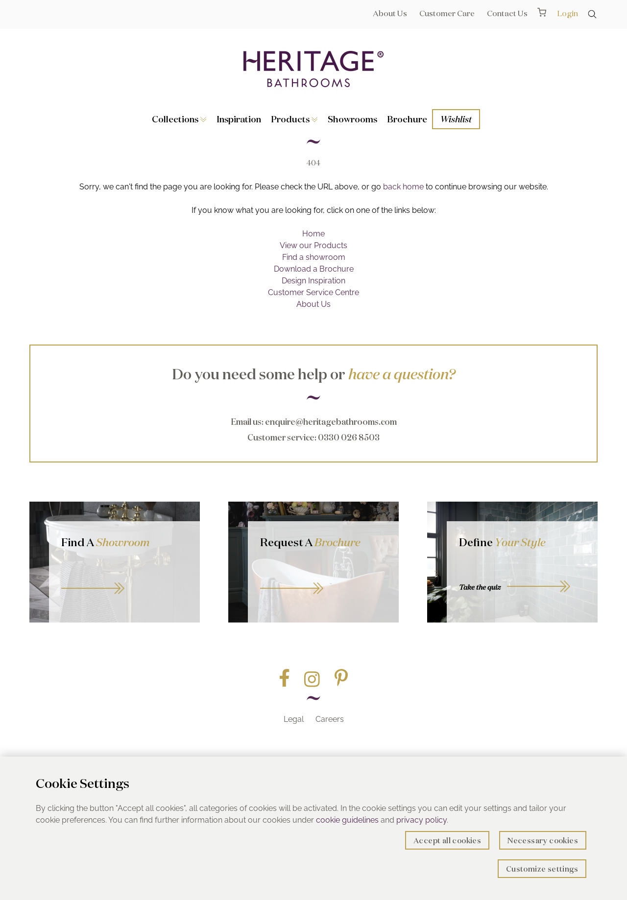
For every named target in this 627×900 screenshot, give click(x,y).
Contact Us (507, 13)
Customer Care (447, 13)
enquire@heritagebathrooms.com (331, 421)
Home (313, 233)
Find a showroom (313, 257)
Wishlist (456, 119)
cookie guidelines (347, 820)
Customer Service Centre (313, 292)
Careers (329, 719)
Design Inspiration (313, 280)
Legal (294, 719)
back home (403, 186)
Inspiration (239, 119)
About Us (390, 13)
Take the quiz (480, 587)
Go (323, 577)
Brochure (407, 119)
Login (567, 13)
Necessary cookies (542, 840)
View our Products (313, 245)
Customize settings (542, 869)
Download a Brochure (314, 269)
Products (294, 119)
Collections (179, 119)
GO (124, 577)
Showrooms (352, 119)
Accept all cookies (447, 840)
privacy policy (421, 820)
